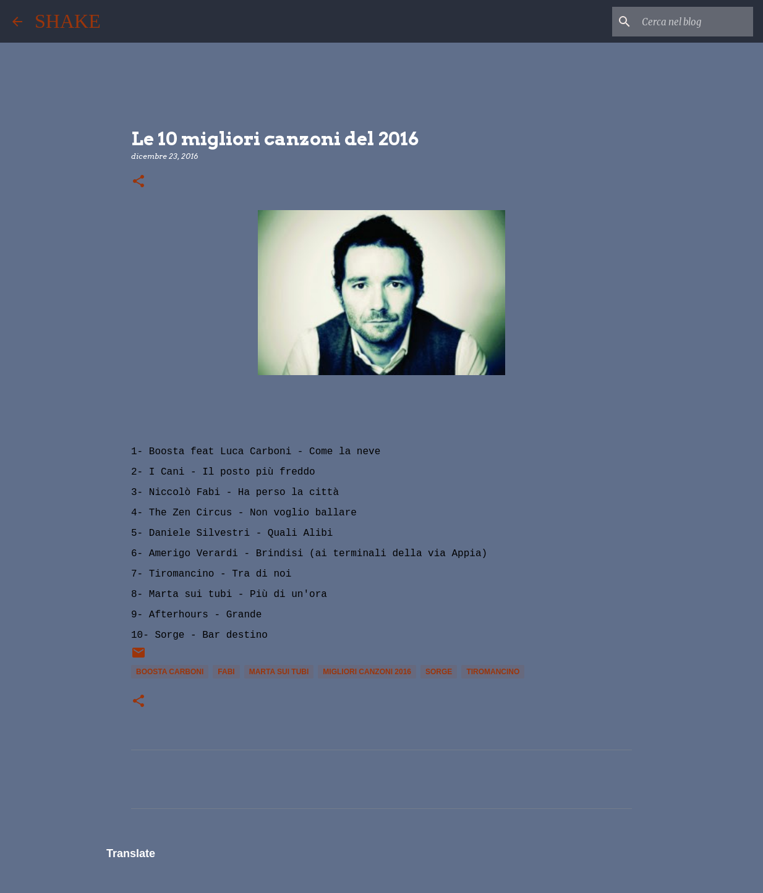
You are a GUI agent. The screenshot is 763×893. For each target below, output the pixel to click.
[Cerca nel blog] (688, 21)
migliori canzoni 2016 (367, 671)
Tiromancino (492, 671)
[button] (138, 182)
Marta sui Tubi (279, 671)
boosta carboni (169, 671)
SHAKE (68, 21)
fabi (226, 671)
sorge (438, 671)
